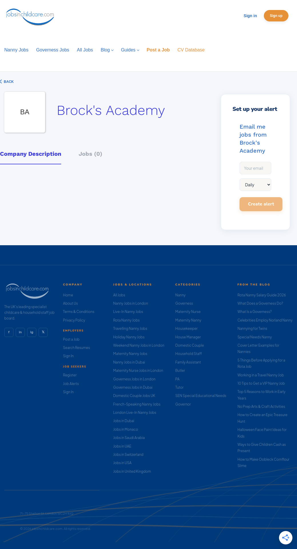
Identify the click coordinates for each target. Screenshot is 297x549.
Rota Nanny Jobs (126, 320)
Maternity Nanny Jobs (130, 354)
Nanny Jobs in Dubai (129, 362)
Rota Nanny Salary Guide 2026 (262, 295)
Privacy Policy (74, 320)
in (20, 332)
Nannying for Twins (252, 328)
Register (70, 375)
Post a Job (71, 339)
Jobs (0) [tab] (90, 153)
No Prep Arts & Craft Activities (261, 406)
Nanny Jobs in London (130, 303)
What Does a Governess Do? (260, 303)
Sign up (276, 16)
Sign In (68, 356)
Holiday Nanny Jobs (129, 337)
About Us (70, 303)
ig (31, 332)
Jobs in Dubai (123, 421)
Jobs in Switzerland (128, 454)
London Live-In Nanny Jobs (134, 412)
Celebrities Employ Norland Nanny (265, 320)
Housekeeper (186, 328)
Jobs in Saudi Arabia (129, 438)
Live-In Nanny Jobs (128, 312)
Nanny (180, 295)
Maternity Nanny (188, 320)
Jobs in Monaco (125, 429)
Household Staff (188, 354)
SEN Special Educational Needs (200, 396)
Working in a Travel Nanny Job (261, 375)
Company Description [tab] (30, 153)
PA (177, 379)
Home (68, 295)
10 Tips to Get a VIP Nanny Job (261, 383)
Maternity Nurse (187, 312)
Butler (180, 370)
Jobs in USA (122, 463)
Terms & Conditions (79, 312)
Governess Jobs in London (134, 379)
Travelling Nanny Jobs (130, 328)
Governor (183, 404)
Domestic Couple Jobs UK (134, 396)
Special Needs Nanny (255, 337)
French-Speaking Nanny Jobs (136, 404)
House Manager (188, 337)
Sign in (250, 15)
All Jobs (119, 295)
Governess (184, 303)
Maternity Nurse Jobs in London (138, 370)
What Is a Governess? (255, 312)
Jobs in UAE (122, 446)
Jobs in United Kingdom (132, 471)
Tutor (179, 387)
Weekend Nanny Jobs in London (138, 345)
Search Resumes (76, 348)
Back (8, 82)
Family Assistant (188, 362)
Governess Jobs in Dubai (132, 387)
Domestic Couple (189, 345)
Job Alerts (71, 384)
